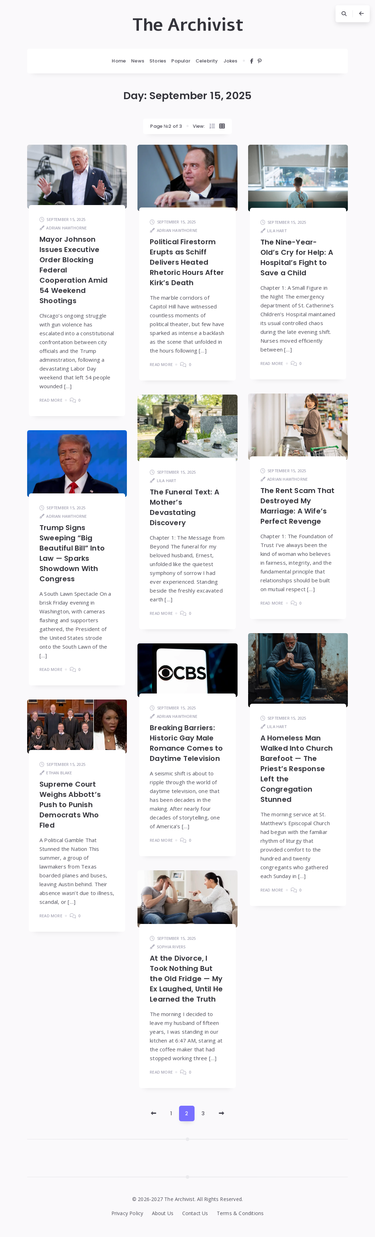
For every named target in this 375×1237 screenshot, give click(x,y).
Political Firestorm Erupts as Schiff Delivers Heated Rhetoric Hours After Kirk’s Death (187, 262)
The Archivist (187, 25)
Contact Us (195, 1213)
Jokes (230, 61)
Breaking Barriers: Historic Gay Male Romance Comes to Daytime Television (186, 743)
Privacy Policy (127, 1213)
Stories (157, 61)
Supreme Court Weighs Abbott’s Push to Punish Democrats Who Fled (70, 804)
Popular (180, 61)
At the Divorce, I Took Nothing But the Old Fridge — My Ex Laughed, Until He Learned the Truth (186, 978)
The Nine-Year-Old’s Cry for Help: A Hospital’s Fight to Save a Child (296, 257)
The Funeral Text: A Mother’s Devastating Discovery (184, 507)
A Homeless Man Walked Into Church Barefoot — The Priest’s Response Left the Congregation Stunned (296, 768)
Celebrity (207, 61)
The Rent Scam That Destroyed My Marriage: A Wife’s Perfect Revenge (297, 506)
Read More (50, 400)
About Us (163, 1213)
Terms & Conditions (240, 1213)
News (137, 61)
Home (119, 61)
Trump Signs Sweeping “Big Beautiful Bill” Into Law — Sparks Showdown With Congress (72, 553)
